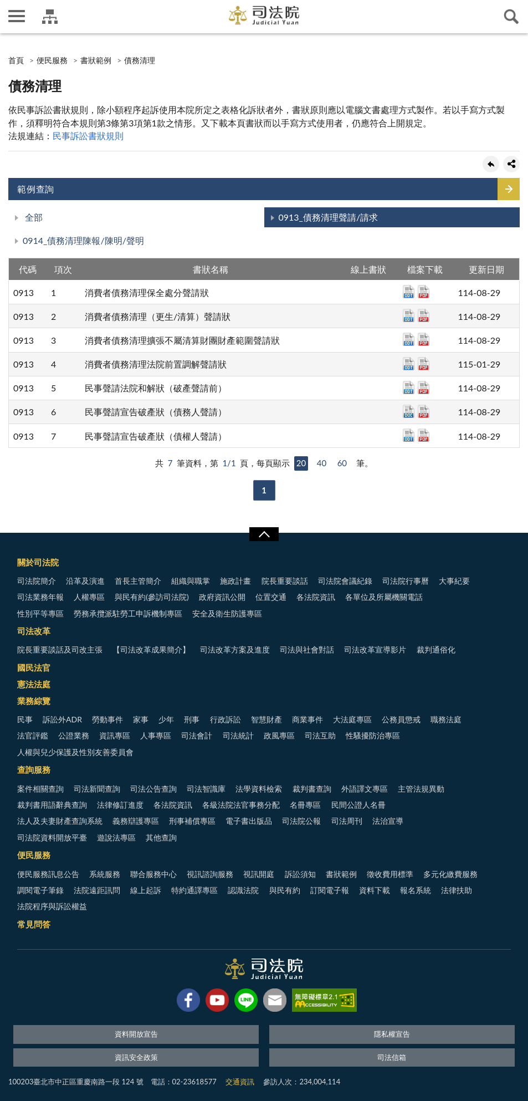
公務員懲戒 (401, 719)
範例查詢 (35, 189)
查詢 (511, 16)
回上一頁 (491, 164)
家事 (140, 719)
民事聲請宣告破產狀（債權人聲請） (156, 436)
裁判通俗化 (436, 649)
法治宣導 (387, 820)
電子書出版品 (248, 820)
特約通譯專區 (194, 890)
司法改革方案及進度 (235, 649)
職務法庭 (446, 719)
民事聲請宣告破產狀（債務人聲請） (156, 411)
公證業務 (73, 735)
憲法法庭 (33, 684)
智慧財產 (266, 719)
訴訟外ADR (62, 719)
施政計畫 (235, 580)
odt (408, 291)
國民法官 (33, 667)
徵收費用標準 (390, 874)
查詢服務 (33, 769)
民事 (25, 719)
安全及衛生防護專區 (227, 613)
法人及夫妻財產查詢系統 (59, 820)
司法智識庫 (206, 788)
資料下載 (374, 890)
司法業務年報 (40, 597)
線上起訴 (145, 890)
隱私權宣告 (392, 1033)
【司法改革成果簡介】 (151, 649)
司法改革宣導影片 (375, 649)
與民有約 (284, 890)
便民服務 (52, 60)
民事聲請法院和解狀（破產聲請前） (156, 388)
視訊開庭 (258, 874)
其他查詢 (161, 837)
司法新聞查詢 (97, 788)
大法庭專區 (352, 719)
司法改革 (33, 631)
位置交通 (270, 597)
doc (408, 411)
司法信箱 (391, 1057)
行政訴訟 (225, 719)
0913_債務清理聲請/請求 (328, 217)
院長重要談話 (285, 580)
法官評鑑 (32, 735)
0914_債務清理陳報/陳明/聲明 (83, 240)
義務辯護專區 (135, 820)
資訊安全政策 (136, 1057)
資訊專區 (114, 735)
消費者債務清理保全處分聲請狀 (147, 292)
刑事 (191, 719)
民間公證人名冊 (358, 804)
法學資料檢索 (258, 788)
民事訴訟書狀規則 (88, 135)
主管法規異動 (421, 788)
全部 (33, 217)
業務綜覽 (33, 701)
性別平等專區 (40, 613)
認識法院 (243, 890)
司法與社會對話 (307, 649)
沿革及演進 (85, 580)
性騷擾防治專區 (373, 735)
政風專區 (279, 735)
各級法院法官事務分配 (241, 804)
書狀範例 (95, 60)
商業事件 (307, 719)
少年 (166, 719)
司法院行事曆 (405, 580)
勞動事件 (107, 719)
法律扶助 (456, 890)
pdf (423, 291)
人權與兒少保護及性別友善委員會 (75, 752)
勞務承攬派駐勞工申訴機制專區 (128, 613)
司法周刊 (346, 820)
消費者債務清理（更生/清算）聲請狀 (157, 316)
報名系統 (415, 890)
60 (342, 463)
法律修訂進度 (120, 804)
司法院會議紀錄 (345, 580)
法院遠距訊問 (97, 890)
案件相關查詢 (40, 788)
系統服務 (104, 874)
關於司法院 (38, 562)
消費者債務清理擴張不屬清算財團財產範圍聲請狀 (182, 340)
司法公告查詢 (153, 788)
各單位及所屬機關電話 (384, 597)
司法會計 (196, 735)
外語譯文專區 (364, 788)
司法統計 (238, 735)
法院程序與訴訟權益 (52, 906)
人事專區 (155, 735)
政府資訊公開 (222, 597)
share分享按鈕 (511, 164)
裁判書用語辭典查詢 (52, 804)
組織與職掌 (190, 580)
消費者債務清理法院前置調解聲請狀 (156, 364)
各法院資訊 (315, 597)
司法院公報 (301, 820)
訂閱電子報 (329, 890)
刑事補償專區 (192, 820)
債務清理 (139, 60)
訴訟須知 (300, 874)
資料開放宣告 (136, 1033)
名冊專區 (305, 804)
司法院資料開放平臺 (52, 837)
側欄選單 (16, 16)
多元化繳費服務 (450, 874)
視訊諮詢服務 (210, 874)
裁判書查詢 (312, 788)
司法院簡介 (36, 580)
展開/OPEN (263, 534)
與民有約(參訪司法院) (151, 597)
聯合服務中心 (153, 874)
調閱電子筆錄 (40, 890)
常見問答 (33, 924)
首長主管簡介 (138, 580)
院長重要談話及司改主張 (59, 649)
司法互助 (320, 735)
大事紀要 (454, 580)
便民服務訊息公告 (48, 874)
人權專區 (89, 597)
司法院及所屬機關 (49, 16)
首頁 (16, 60)
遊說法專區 (116, 837)
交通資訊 (239, 1081)
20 (301, 463)
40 (321, 463)
